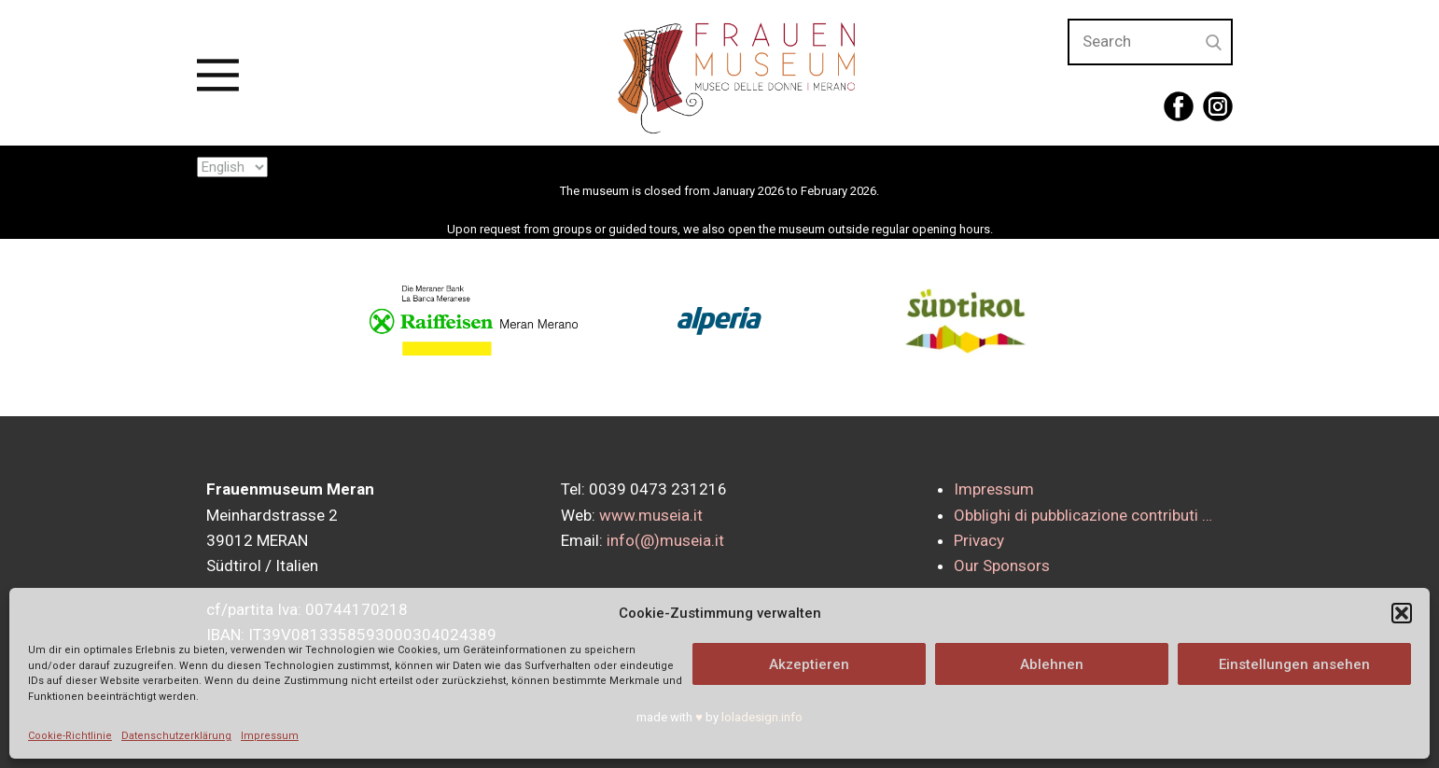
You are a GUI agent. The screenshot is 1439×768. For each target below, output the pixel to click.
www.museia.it (651, 515)
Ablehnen (1051, 664)
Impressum (270, 736)
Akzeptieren (809, 664)
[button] (1401, 613)
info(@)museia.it (665, 540)
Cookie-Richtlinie (70, 736)
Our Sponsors (1002, 565)
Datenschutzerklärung (176, 736)
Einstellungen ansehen (1294, 664)
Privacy (979, 540)
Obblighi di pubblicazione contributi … (1083, 515)
